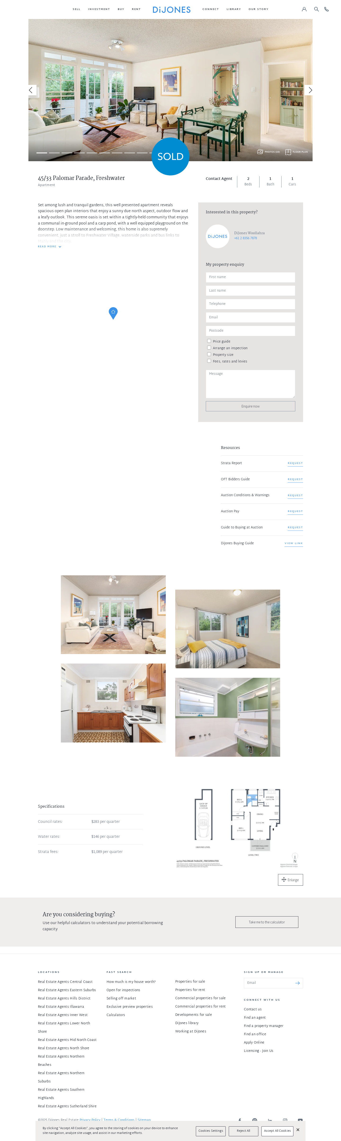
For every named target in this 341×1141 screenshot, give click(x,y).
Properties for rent (190, 990)
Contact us (253, 1010)
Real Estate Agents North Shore (63, 1048)
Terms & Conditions (119, 1120)
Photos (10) (272, 152)
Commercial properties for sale (200, 998)
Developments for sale (193, 1015)
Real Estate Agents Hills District (64, 999)
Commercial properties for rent (200, 1007)
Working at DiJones (190, 1032)
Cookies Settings (210, 1131)
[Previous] (31, 90)
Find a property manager (263, 1026)
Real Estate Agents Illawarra (61, 1007)
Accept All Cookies (277, 1131)
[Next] (310, 90)
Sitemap (144, 1120)
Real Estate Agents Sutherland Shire (67, 1106)
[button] (76, 9)
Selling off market (121, 999)
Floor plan (300, 152)
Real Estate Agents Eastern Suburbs (67, 990)
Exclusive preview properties (130, 1007)
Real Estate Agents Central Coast (65, 982)
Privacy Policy (90, 1120)
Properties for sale (190, 982)
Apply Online (254, 1043)
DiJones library (186, 1023)
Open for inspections (123, 990)
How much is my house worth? (131, 982)
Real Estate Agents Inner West (63, 1015)
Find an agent (255, 1018)
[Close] (298, 1129)
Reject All (243, 1131)
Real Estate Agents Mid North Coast (67, 1040)
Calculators (116, 1015)
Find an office (255, 1034)
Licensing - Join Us (258, 1051)
